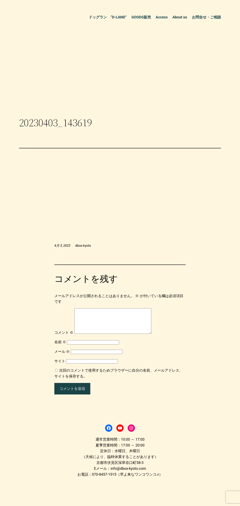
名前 (60, 347)
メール (62, 356)
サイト (59, 366)
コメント (63, 337)
